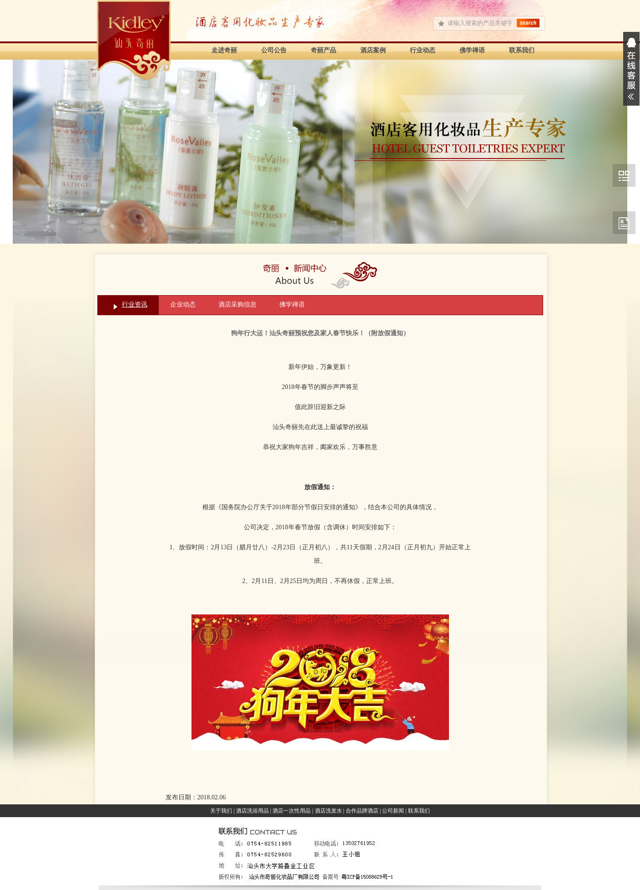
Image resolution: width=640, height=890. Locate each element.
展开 (631, 69)
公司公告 (274, 50)
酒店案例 (373, 50)
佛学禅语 (472, 50)
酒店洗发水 (328, 811)
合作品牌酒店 (362, 811)
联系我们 (521, 50)
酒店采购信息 (237, 304)
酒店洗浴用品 (252, 811)
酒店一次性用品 (291, 811)
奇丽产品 (323, 50)
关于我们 (221, 811)
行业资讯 (134, 304)
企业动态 (183, 304)
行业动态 (422, 50)
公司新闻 (393, 811)
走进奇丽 (224, 50)
